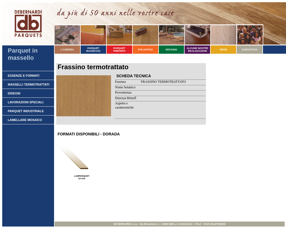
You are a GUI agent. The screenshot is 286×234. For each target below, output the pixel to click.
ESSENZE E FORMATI (23, 75)
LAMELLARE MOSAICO (25, 120)
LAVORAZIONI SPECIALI (26, 102)
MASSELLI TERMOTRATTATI (28, 84)
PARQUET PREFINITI (119, 49)
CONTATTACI (249, 49)
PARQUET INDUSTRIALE (26, 111)
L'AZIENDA (67, 49)
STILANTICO (145, 49)
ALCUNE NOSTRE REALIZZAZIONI (197, 49)
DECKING (171, 49)
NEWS (223, 49)
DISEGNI (14, 93)
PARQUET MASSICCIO (93, 49)
